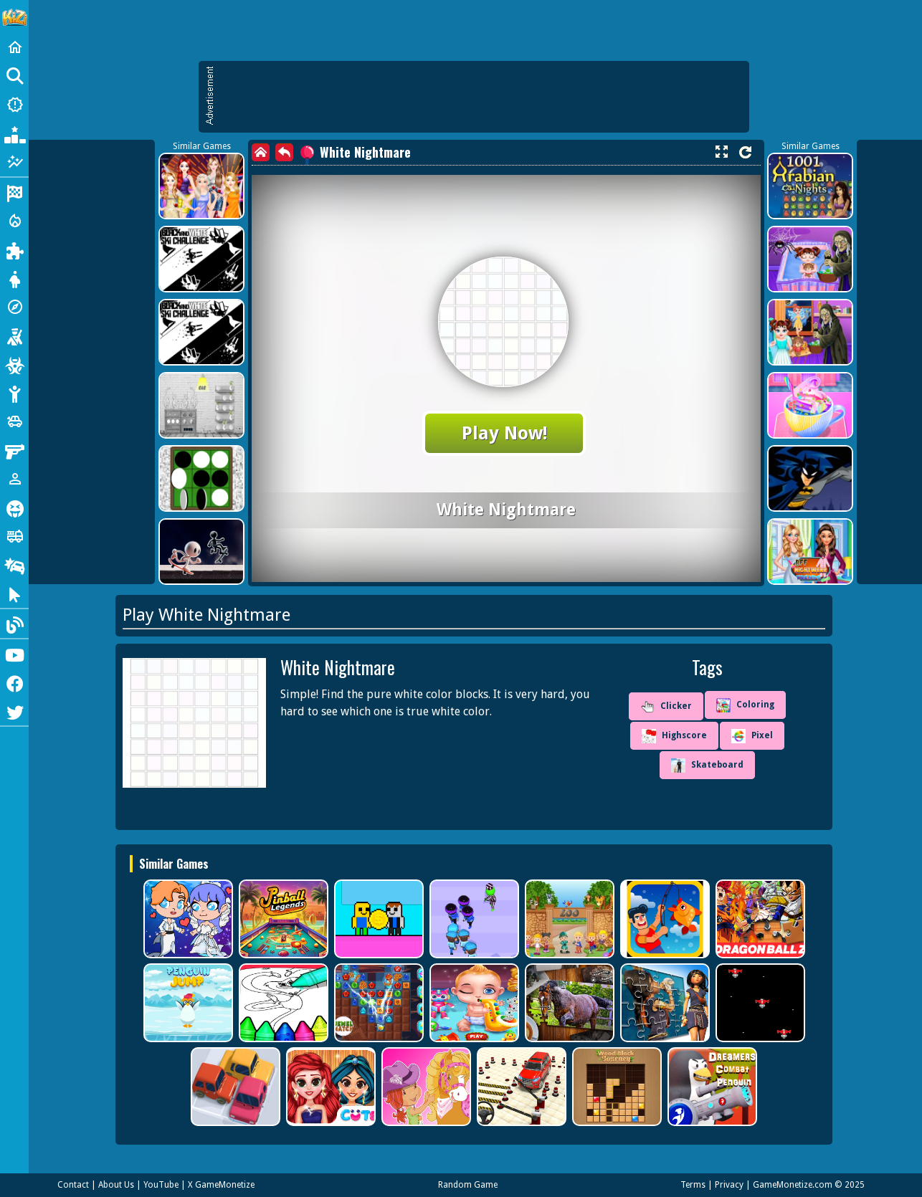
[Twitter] (14, 711)
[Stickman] (14, 392)
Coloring (745, 705)
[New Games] (14, 104)
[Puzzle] (14, 249)
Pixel (752, 736)
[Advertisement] (481, 97)
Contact (73, 1185)
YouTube (161, 1185)
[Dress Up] (14, 278)
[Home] (14, 47)
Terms (692, 1185)
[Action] (14, 220)
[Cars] (14, 421)
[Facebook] (14, 682)
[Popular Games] (14, 133)
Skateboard (707, 765)
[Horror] (14, 507)
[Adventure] (14, 306)
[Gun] (14, 450)
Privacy (729, 1185)
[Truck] (14, 536)
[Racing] (14, 192)
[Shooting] (14, 335)
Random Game (468, 1185)
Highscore (674, 736)
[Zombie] (14, 364)
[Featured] (14, 162)
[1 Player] (14, 478)
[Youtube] (14, 653)
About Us (116, 1185)
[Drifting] (14, 564)
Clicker (666, 706)
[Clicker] (14, 593)
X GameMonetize (221, 1185)
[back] (284, 152)
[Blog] (14, 623)
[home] (261, 152)
